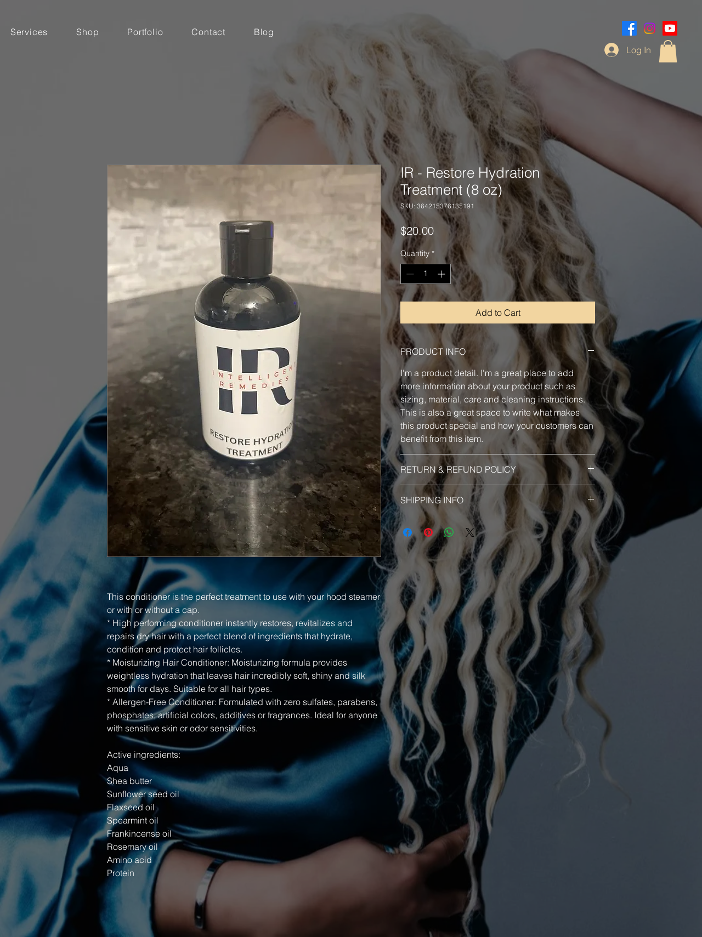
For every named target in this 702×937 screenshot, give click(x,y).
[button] (668, 51)
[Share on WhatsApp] (449, 532)
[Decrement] (409, 273)
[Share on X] (470, 532)
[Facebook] (629, 28)
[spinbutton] (425, 273)
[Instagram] (649, 28)
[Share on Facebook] (407, 532)
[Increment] (442, 273)
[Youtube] (670, 28)
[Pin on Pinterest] (428, 532)
